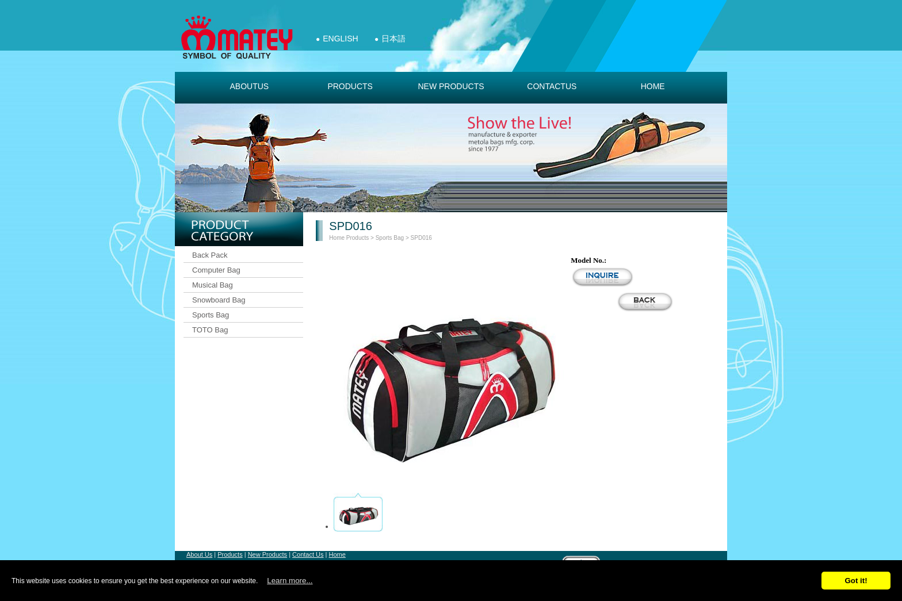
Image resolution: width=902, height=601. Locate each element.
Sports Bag (210, 315)
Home (653, 86)
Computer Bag (216, 270)
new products (451, 86)
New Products (267, 554)
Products (357, 238)
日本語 (393, 38)
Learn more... (289, 580)
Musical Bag (212, 285)
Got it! (855, 580)
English (340, 38)
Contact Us (307, 554)
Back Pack (209, 255)
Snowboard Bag (219, 300)
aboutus (249, 86)
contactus (551, 86)
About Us (199, 554)
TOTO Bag (210, 330)
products (350, 86)
